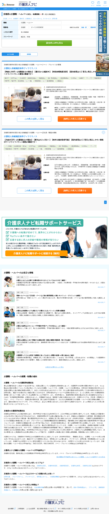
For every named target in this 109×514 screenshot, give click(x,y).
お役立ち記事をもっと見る (54, 367)
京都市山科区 (75, 466)
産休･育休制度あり (79, 487)
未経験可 (15, 18)
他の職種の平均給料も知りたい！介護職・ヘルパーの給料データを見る (80, 457)
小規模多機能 (54, 477)
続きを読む (101, 287)
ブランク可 (92, 487)
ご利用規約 (20, 508)
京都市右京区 (41, 466)
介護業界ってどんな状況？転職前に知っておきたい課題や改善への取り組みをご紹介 (45, 355)
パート (10, 18)
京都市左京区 (87, 466)
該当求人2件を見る (54, 43)
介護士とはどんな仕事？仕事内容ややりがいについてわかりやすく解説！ (41, 280)
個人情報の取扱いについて (45, 508)
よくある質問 (30, 508)
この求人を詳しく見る (34, 119)
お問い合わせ (95, 508)
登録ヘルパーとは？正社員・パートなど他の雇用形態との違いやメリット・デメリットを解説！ (49, 295)
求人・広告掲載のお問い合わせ (53, 511)
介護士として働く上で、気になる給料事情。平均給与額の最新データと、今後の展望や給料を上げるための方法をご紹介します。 (60, 328)
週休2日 (22, 18)
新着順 (29, 54)
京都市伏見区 (52, 466)
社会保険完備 (39, 487)
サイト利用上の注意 (64, 508)
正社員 (5, 18)
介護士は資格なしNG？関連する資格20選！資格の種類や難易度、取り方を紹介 (43, 340)
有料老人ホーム (42, 477)
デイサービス (47, 18)
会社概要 (11, 508)
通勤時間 (93, 27)
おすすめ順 (10, 54)
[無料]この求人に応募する (75, 119)
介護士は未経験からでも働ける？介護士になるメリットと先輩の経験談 (40, 311)
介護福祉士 (28, 18)
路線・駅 (84, 27)
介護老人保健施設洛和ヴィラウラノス (20, 68)
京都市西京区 (64, 466)
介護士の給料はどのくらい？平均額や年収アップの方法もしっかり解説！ (41, 326)
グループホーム (37, 18)
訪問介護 (54, 18)
